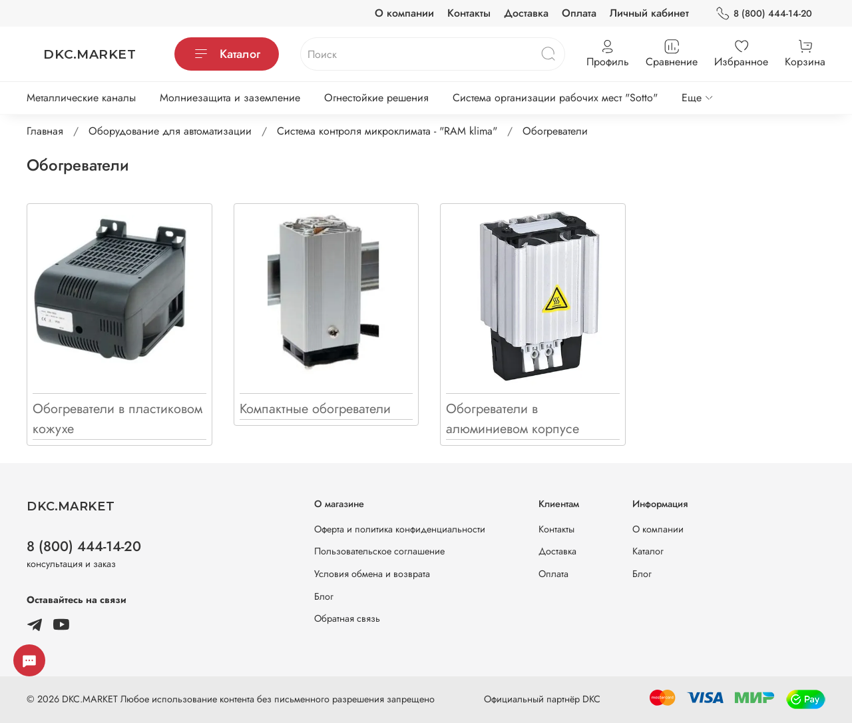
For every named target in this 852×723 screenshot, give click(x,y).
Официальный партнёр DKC (542, 699)
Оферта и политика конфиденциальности (399, 529)
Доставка (526, 13)
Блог (323, 596)
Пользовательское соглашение (379, 551)
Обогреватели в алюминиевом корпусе (512, 418)
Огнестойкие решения (376, 97)
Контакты (469, 13)
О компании (404, 13)
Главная (45, 131)
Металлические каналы (81, 97)
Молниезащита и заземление (230, 97)
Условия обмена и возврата (372, 573)
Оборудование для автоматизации (170, 131)
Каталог (226, 54)
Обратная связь (347, 618)
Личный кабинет (649, 13)
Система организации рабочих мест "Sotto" (555, 97)
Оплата (579, 13)
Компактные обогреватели (315, 408)
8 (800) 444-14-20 (764, 14)
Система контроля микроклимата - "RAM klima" (387, 131)
